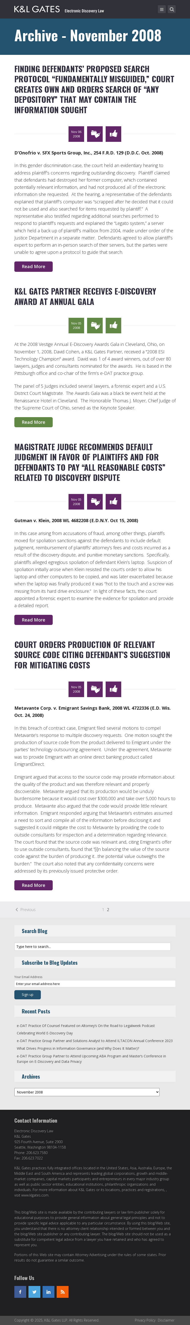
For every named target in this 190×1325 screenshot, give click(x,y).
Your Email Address (28, 977)
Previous (28, 909)
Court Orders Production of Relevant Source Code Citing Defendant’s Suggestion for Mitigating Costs (92, 655)
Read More (33, 266)
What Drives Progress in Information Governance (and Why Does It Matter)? (78, 1048)
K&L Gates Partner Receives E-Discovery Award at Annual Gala (85, 296)
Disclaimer (166, 1320)
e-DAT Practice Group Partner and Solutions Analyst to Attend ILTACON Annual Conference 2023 (95, 1040)
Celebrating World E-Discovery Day (45, 1033)
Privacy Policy (145, 1320)
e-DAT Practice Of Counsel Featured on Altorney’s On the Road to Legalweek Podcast (86, 1025)
